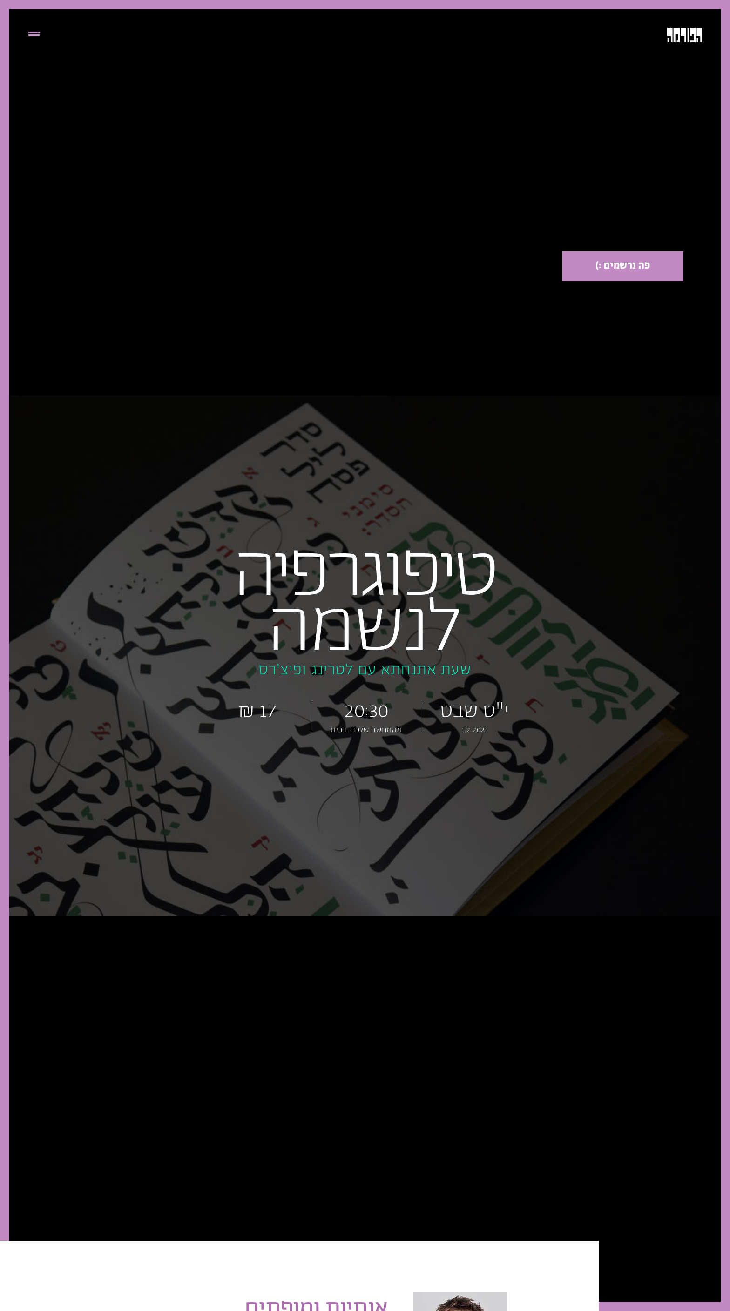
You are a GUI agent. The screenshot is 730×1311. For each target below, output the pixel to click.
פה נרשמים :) (622, 266)
